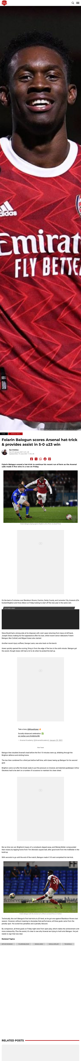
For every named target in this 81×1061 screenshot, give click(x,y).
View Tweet (40, 747)
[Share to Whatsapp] (40, 458)
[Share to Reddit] (45, 458)
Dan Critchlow (14, 450)
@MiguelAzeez (33, 729)
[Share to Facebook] (31, 458)
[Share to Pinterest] (49, 458)
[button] (73, 3)
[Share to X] (36, 458)
